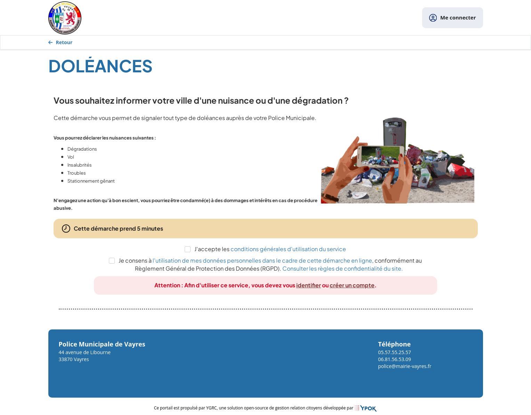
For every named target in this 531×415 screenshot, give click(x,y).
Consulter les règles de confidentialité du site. (342, 268)
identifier (308, 285)
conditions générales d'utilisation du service (288, 249)
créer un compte (352, 285)
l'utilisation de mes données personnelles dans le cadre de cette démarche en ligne (262, 260)
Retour (60, 42)
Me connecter (452, 18)
